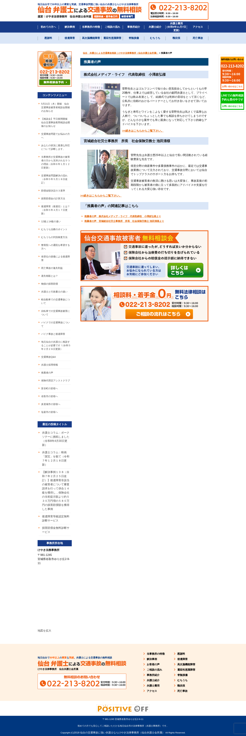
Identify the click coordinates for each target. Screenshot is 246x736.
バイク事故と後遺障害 (53, 334)
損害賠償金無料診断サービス (55, 529)
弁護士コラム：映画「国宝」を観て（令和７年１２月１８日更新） (55, 458)
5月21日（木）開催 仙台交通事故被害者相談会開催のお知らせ (55, 107)
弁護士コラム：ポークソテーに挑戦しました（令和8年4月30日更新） (55, 438)
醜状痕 (176, 37)
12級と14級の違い (51, 221)
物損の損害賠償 (49, 283)
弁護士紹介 (155, 26)
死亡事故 (198, 37)
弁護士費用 (153, 685)
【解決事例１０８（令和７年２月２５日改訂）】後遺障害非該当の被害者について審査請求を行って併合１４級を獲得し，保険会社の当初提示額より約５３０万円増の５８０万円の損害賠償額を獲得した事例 (55, 490)
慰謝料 (48, 37)
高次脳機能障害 (91, 37)
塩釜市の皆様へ (49, 412)
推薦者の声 (47, 372)
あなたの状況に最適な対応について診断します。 (55, 147)
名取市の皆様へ (49, 396)
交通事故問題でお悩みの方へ (55, 136)
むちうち (155, 37)
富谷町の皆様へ (49, 388)
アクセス (198, 26)
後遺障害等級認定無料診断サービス (55, 518)
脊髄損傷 (134, 37)
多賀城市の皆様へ (50, 404)
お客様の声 (153, 664)
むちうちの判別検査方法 (54, 237)
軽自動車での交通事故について (55, 301)
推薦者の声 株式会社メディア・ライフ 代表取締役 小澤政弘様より (122, 216)
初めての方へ (48, 26)
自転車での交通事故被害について (55, 313)
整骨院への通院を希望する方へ (55, 247)
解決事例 (70, 26)
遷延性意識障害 (112, 37)
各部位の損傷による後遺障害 (55, 258)
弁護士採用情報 (49, 364)
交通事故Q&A (48, 356)
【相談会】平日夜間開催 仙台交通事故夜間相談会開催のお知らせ (55, 122)
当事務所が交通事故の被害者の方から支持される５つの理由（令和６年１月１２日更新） (55, 162)
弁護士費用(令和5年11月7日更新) (176, 27)
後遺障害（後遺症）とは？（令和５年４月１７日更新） (55, 210)
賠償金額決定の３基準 (53, 190)
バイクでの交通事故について (55, 324)
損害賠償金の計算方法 (53, 198)
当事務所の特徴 (91, 26)
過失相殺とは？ (49, 276)
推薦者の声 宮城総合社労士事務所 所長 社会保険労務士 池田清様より (124, 221)
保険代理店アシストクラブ (55, 380)
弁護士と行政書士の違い (54, 291)
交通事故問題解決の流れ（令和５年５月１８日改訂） (54, 179)
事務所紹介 (133, 26)
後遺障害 (70, 37)
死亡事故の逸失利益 (52, 268)
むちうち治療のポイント (54, 229)
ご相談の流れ (112, 26)
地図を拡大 (44, 630)
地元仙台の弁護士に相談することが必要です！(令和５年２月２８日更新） (56, 345)
